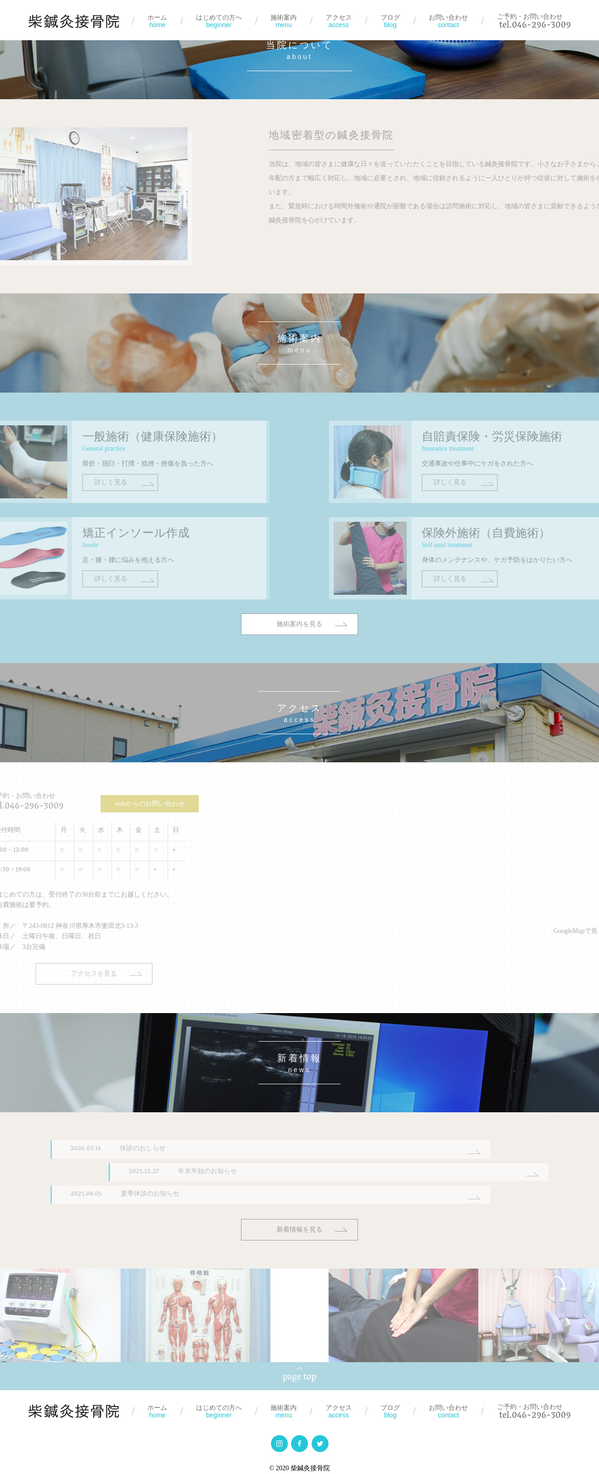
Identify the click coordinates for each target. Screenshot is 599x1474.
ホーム (157, 21)
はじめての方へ (219, 21)
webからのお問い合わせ (106, 800)
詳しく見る (77, 505)
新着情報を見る (299, 1226)
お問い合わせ (448, 21)
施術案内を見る (299, 646)
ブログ (390, 21)
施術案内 (283, 21)
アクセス (339, 21)
